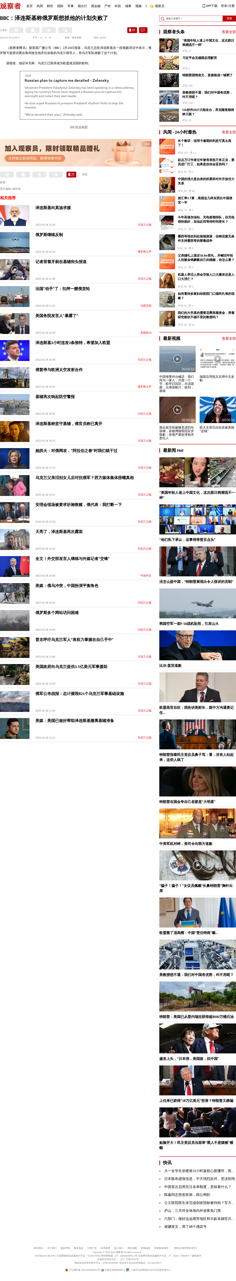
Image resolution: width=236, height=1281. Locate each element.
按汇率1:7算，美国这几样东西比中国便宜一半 (205, 200)
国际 (60, 6)
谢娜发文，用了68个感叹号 (185, 1226)
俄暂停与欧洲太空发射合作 (59, 369)
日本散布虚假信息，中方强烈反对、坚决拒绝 (199, 1179)
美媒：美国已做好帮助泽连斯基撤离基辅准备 (74, 720)
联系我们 (38, 1248)
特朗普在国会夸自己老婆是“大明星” (187, 802)
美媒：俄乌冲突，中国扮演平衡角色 (66, 585)
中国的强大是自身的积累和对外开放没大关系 (206, 181)
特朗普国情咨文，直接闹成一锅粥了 (207, 75)
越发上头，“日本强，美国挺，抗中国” (189, 1059)
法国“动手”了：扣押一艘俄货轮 (62, 288)
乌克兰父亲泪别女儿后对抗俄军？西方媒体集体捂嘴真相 (84, 477)
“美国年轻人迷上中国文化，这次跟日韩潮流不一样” (208, 43)
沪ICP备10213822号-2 (45, 1255)
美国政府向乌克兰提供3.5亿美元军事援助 (71, 666)
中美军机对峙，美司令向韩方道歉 (185, 844)
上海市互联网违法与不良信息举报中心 (148, 1270)
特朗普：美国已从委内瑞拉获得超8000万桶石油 (196, 1017)
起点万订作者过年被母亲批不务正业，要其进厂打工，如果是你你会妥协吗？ (206, 162)
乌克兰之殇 (144, 224)
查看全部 (229, 32)
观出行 (82, 6)
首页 (29, 6)
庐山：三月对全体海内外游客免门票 (192, 1210)
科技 (118, 6)
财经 (50, 6)
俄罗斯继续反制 (49, 234)
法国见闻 (145, 305)
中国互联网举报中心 (113, 1270)
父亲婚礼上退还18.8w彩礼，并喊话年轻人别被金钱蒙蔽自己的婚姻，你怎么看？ (206, 258)
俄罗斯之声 (144, 251)
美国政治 (145, 332)
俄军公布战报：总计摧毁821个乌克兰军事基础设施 (79, 693)
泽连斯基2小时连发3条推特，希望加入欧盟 (72, 342)
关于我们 (52, 1248)
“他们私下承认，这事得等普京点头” (187, 540)
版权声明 (65, 1248)
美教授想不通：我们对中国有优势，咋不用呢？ (207, 95)
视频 (138, 6)
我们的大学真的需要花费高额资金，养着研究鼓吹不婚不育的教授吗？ (206, 315)
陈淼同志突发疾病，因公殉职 (187, 1195)
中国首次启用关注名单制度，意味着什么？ (197, 1187)
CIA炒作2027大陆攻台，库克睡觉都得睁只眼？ (208, 112)
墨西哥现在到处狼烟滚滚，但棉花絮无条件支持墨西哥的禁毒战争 (206, 238)
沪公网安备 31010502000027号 (82, 1270)
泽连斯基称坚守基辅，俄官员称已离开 (68, 423)
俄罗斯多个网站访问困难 (57, 612)
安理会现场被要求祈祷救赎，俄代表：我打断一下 (78, 504)
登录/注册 (228, 6)
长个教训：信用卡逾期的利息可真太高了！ (204, 143)
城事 (128, 6)
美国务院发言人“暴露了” (56, 315)
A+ (50, 37)
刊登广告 (92, 1248)
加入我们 (119, 1248)
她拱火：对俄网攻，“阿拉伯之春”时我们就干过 (76, 450)
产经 (107, 6)
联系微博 (105, 1248)
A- (42, 37)
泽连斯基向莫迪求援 (53, 207)
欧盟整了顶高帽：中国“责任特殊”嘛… (188, 933)
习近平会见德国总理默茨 (199, 58)
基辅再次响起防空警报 (55, 396)
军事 (70, 6)
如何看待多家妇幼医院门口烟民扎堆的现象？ (206, 296)
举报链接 (145, 1248)
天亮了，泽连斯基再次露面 (59, 531)
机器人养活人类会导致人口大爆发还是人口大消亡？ (206, 277)
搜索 (229, 18)
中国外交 (145, 575)
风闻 (40, 6)
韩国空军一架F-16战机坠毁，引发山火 (189, 623)
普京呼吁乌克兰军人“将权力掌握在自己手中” (74, 639)
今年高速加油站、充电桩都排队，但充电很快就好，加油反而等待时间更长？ (206, 219)
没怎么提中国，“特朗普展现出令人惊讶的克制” (196, 582)
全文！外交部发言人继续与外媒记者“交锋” (72, 558)
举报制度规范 (161, 1248)
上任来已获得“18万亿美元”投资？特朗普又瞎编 (196, 1101)
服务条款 (78, 1248)
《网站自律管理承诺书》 (185, 1248)
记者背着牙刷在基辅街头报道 (61, 261)
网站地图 (132, 1248)
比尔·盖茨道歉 (170, 665)
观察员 (157, 6)
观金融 (95, 6)
